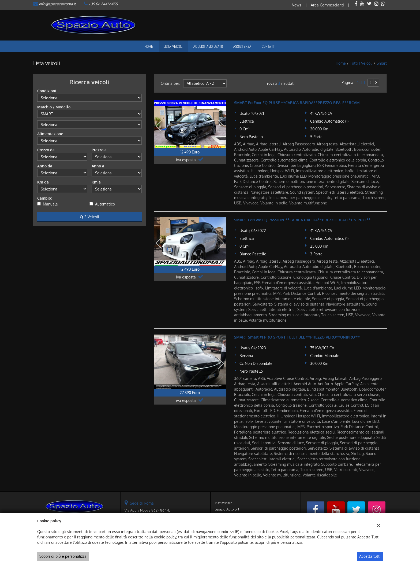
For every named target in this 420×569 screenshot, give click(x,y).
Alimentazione (50, 133)
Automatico (105, 204)
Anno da (44, 166)
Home (149, 46)
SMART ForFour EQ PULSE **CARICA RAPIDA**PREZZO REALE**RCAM (297, 102)
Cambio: (44, 198)
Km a (96, 182)
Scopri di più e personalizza (63, 556)
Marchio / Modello (53, 107)
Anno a (98, 166)
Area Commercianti (327, 5)
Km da (43, 182)
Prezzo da (46, 150)
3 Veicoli (89, 217)
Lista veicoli (173, 46)
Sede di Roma (142, 503)
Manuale (50, 204)
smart (382, 63)
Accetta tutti (370, 556)
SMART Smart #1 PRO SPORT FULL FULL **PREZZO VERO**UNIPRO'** (297, 337)
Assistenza (242, 46)
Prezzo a (99, 150)
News (296, 5)
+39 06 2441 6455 (103, 4)
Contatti (269, 46)
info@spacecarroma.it (57, 4)
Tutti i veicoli (361, 63)
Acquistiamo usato (208, 46)
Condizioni (46, 91)
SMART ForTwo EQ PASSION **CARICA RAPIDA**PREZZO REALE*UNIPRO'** (302, 220)
